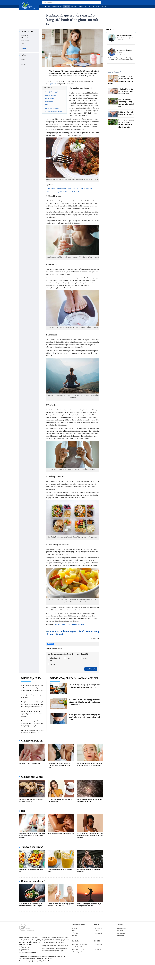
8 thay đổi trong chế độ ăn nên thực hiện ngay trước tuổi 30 (89, 905)
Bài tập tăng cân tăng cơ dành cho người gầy (88, 870)
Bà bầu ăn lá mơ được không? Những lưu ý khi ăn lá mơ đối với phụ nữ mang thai (126, 123)
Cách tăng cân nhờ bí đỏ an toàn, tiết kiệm (60, 870)
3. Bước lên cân (49, 98)
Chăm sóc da (24, 35)
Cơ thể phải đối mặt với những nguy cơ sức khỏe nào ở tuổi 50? (61, 905)
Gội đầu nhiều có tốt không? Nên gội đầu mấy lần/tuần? (125, 91)
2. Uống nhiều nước (50, 95)
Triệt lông (23, 64)
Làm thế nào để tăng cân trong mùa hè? (31, 870)
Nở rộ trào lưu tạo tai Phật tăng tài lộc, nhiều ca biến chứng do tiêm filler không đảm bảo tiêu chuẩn (32, 704)
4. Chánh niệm (49, 101)
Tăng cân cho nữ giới (32, 847)
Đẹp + (22, 43)
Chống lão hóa (25, 40)
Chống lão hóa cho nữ (32, 881)
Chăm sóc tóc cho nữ (32, 777)
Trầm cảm (75, 933)
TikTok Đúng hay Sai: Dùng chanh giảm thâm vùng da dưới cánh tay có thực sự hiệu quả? (90, 835)
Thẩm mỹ (24, 55)
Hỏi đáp (74, 935)
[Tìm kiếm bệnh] (98, 2)
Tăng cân (23, 46)
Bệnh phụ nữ (98, 928)
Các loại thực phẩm (77, 952)
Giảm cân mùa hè (57, 648)
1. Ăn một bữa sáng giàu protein (54, 92)
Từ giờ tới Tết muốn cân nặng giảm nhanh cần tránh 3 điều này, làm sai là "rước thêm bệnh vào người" (84, 702)
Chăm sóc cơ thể (27, 31)
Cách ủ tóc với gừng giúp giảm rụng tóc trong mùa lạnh (31, 800)
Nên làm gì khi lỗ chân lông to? (29, 763)
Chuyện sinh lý (121, 933)
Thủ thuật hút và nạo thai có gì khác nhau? (31, 696)
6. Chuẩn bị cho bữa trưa (52, 108)
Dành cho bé (98, 944)
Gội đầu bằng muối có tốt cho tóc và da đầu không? (60, 800)
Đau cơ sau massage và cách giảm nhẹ (61, 833)
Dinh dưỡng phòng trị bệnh (79, 944)
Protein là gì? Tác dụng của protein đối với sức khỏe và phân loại (69, 188)
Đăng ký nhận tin (91, 669)
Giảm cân (23, 48)
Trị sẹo (23, 59)
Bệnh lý (74, 930)
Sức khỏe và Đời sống (54, 6)
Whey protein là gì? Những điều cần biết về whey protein (66, 192)
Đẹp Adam (120, 930)
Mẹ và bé (91, 6)
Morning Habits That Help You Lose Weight (70, 624)
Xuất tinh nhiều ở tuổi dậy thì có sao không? (126, 113)
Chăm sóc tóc (24, 38)
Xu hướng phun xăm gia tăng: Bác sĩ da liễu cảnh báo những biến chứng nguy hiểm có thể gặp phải (32, 687)
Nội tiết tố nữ (98, 933)
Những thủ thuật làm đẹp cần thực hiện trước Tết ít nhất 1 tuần (32, 731)
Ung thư (74, 928)
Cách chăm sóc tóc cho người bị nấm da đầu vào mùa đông (89, 800)
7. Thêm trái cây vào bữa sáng (53, 111)
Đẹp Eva (97, 930)
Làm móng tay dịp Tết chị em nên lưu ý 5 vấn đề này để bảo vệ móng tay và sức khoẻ (32, 835)
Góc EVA (66, 6)
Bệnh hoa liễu (120, 935)
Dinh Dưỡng (82, 6)
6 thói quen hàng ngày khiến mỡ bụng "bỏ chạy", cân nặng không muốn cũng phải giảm (84, 717)
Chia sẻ (50, 643)
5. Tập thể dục (49, 105)
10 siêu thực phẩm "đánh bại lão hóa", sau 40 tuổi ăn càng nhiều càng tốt (31, 905)
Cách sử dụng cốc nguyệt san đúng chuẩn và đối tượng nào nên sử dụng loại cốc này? (32, 723)
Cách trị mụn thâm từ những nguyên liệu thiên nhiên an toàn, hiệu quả (31, 713)
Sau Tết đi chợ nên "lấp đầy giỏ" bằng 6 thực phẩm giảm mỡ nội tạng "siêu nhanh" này (84, 686)
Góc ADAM (74, 6)
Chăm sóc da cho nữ (32, 741)
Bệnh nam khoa (121, 928)
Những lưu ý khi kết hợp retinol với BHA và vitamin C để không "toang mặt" (59, 765)
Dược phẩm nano (101, 6)
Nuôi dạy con (98, 949)
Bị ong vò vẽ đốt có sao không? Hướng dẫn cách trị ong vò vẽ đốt (126, 102)
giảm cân (53, 84)
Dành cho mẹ (98, 947)
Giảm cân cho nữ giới (54, 659)
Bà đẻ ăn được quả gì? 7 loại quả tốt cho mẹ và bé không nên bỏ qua (120, 80)
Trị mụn (23, 62)
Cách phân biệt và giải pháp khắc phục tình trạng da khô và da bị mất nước (89, 764)
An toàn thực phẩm (77, 947)
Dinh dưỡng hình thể (78, 949)
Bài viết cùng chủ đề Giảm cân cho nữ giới (74, 678)
